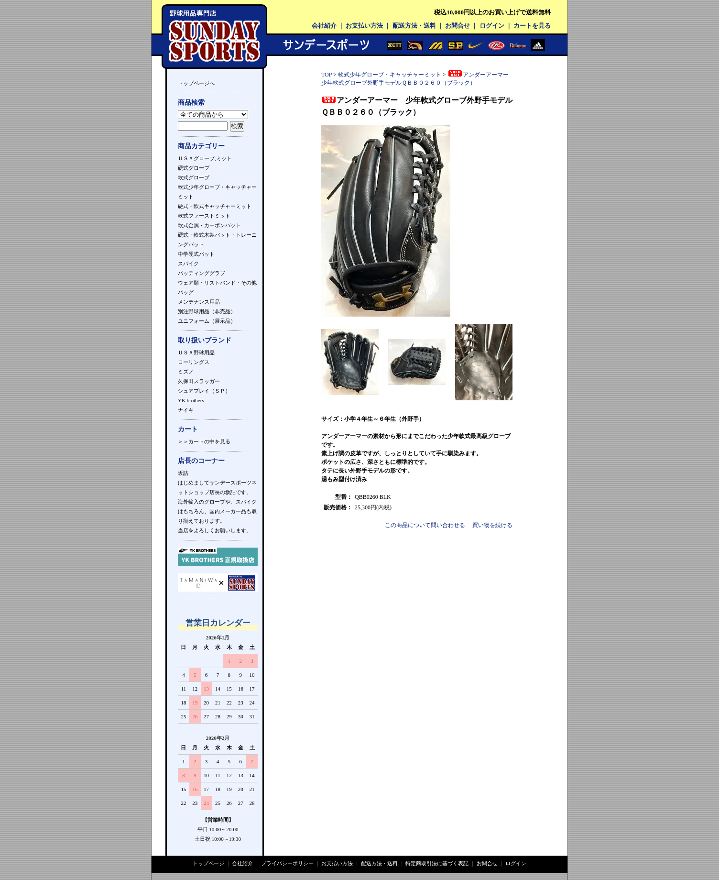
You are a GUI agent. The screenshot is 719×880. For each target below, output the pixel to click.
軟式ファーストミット (204, 216)
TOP (326, 74)
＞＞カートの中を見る (204, 441)
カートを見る (532, 25)
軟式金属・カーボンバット (209, 225)
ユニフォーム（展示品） (207, 321)
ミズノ (186, 371)
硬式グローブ (193, 168)
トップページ (208, 863)
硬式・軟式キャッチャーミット (214, 206)
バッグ (186, 292)
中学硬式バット (196, 254)
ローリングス (193, 362)
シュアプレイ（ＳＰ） (204, 391)
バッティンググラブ (201, 273)
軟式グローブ (193, 177)
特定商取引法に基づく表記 (436, 863)
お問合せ (457, 25)
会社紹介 (324, 25)
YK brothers (191, 400)
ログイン (491, 25)
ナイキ (186, 410)
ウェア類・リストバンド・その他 (217, 283)
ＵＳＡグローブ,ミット (205, 158)
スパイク (188, 263)
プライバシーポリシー (287, 863)
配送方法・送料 (414, 25)
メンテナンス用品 (199, 302)
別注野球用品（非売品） (207, 311)
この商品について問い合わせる (425, 525)
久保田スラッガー (199, 381)
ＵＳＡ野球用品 (196, 352)
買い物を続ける (492, 525)
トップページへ (196, 83)
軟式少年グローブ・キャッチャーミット (389, 74)
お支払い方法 (364, 25)
